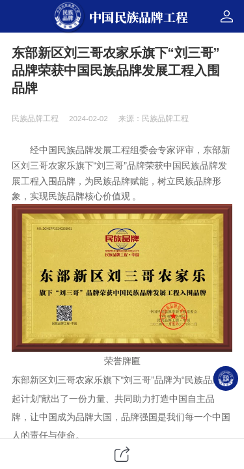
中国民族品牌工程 (138, 16)
